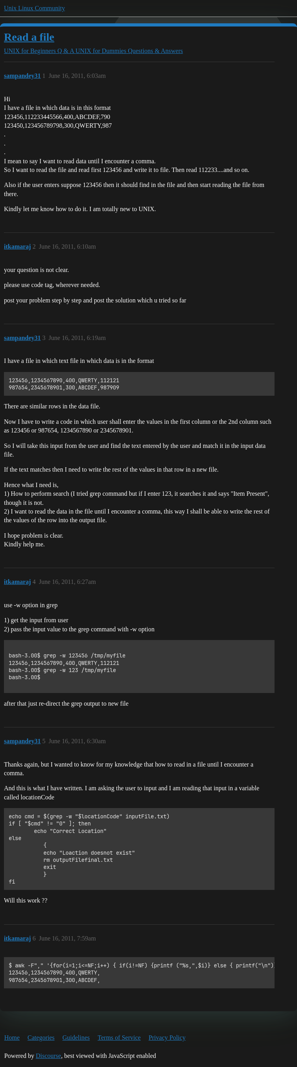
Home (12, 1037)
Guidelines (76, 1037)
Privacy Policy (167, 1037)
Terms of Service (119, 1037)
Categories (41, 1037)
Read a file (29, 37)
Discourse (48, 1055)
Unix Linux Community (34, 8)
